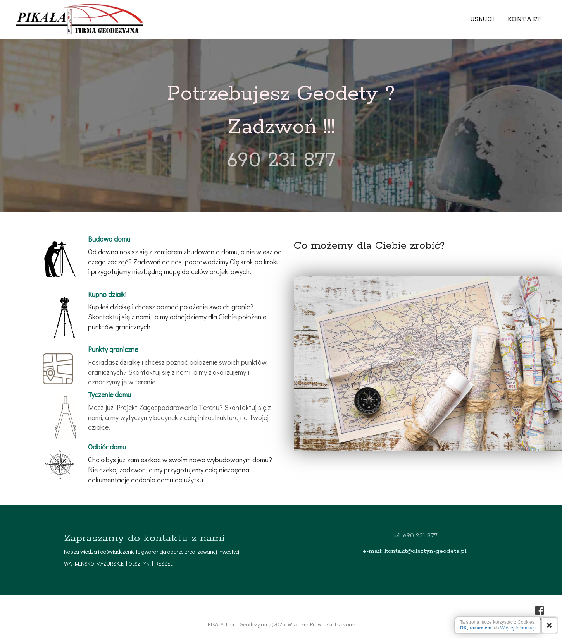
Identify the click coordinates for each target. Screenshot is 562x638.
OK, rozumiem (475, 628)
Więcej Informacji (518, 628)
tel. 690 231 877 (415, 536)
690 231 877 (281, 160)
